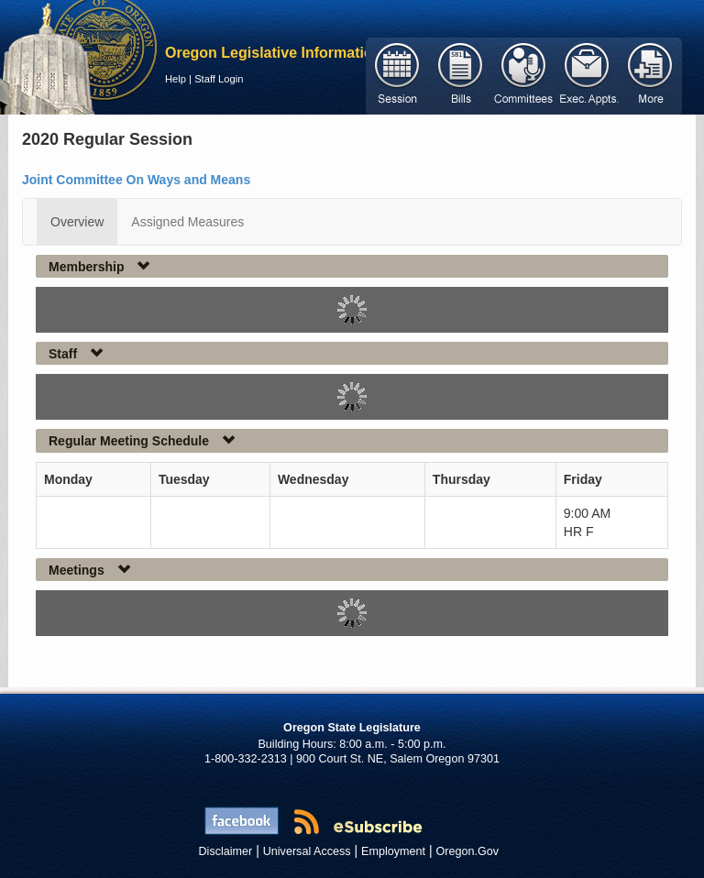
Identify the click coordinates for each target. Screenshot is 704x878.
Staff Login (218, 78)
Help (175, 78)
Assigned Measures (187, 221)
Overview (77, 221)
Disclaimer (226, 851)
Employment (393, 851)
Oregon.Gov (467, 851)
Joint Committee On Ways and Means (136, 179)
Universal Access (307, 851)
